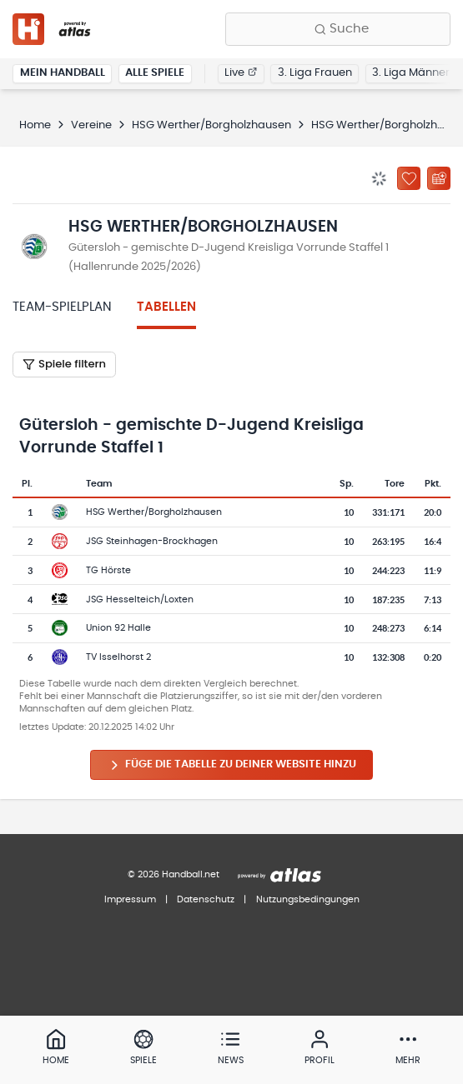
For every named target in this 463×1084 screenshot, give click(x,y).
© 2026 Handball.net (173, 874)
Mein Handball (62, 72)
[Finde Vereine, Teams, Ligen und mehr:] (337, 29)
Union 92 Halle (118, 627)
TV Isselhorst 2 (118, 657)
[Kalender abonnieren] (438, 178)
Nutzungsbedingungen (308, 899)
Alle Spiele (154, 72)
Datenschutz (205, 899)
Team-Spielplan (62, 307)
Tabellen (166, 307)
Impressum (130, 899)
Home (35, 125)
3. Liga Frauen (315, 72)
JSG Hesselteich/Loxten (140, 599)
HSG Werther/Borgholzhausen (211, 125)
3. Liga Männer (411, 72)
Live (240, 73)
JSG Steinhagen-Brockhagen (152, 541)
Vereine (91, 125)
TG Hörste (108, 570)
